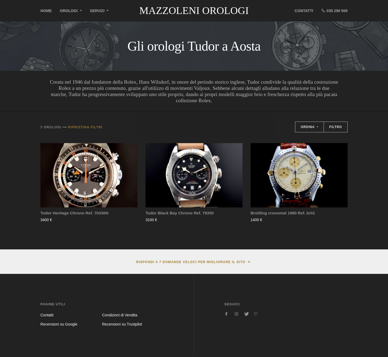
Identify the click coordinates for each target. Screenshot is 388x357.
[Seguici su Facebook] (226, 314)
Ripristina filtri (85, 127)
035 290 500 (334, 10)
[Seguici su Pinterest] (256, 314)
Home (46, 11)
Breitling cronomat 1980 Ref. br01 (283, 213)
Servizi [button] (98, 11)
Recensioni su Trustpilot (122, 324)
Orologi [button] (69, 11)
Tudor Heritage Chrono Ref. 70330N (74, 213)
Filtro (335, 127)
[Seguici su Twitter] (246, 314)
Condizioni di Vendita (119, 315)
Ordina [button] (308, 127)
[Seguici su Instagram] (236, 314)
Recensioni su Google (58, 324)
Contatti (304, 11)
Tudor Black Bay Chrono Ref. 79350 (180, 213)
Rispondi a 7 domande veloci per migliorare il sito (190, 262)
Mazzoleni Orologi (194, 10)
